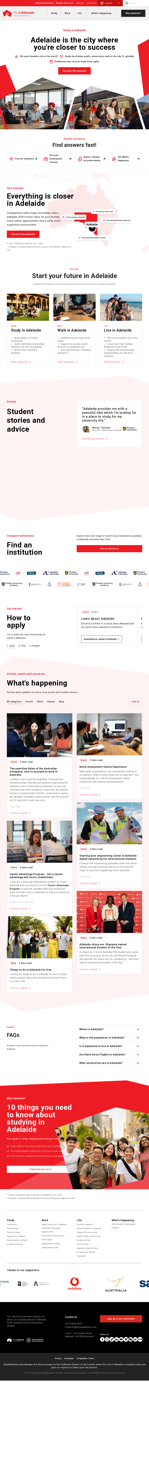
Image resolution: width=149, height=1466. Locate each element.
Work (67, 13)
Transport (81, 1341)
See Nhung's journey (94, 438)
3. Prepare (34, 645)
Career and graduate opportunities (51, 1315)
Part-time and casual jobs (53, 1321)
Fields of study (13, 1318)
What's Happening (101, 13)
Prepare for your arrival (87, 1318)
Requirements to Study (17, 1325)
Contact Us (91, 3)
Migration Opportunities (87, 1333)
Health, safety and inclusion (89, 1322)
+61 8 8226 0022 (73, 1409)
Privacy (58, 1444)
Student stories (83, 1325)
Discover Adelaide (85, 1310)
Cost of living (82, 1329)
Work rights (47, 1325)
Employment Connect (51, 1329)
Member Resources (65, 3)
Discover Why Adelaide (74, 71)
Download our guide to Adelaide (99, 639)
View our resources (93, 727)
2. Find (22, 645)
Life (79, 13)
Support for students (16, 1322)
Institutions (12, 1310)
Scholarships (12, 1314)
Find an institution (109, 548)
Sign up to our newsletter (121, 1404)
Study (54, 13)
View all (135, 787)
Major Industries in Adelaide (54, 1310)
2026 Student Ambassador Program (123, 1311)
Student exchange (15, 1329)
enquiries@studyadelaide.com (81, 1412)
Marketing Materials (44, 3)
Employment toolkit (50, 1333)
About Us (80, 3)
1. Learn (11, 645)
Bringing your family (86, 1337)
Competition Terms (85, 1444)
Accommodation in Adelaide (89, 1314)
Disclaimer (69, 1444)
